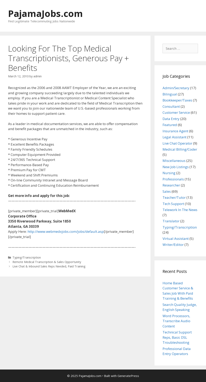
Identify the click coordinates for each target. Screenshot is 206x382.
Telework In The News (180, 209)
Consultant (171, 106)
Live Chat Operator (177, 143)
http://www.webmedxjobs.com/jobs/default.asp (66, 231)
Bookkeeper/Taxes (177, 100)
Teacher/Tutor (174, 197)
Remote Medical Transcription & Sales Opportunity (46, 262)
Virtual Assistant (176, 238)
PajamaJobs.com (45, 13)
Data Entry (171, 118)
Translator (171, 221)
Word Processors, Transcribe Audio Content (176, 321)
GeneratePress (128, 376)
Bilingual (170, 94)
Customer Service (176, 112)
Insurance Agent (175, 131)
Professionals (173, 179)
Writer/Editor (173, 244)
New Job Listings (176, 167)
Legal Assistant (174, 137)
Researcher (171, 185)
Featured (170, 124)
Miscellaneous (174, 160)
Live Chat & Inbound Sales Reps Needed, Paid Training (48, 266)
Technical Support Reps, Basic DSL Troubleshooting (177, 337)
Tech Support (173, 203)
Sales (167, 191)
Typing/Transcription (26, 257)
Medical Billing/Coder (180, 149)
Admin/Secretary (176, 88)
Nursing (169, 173)
